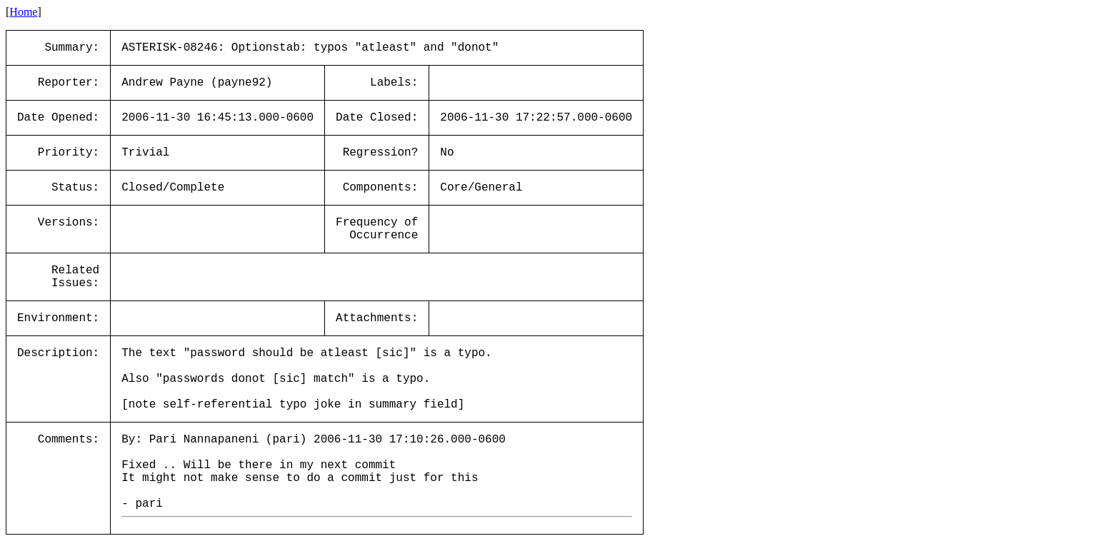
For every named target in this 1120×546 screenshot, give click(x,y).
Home (23, 12)
